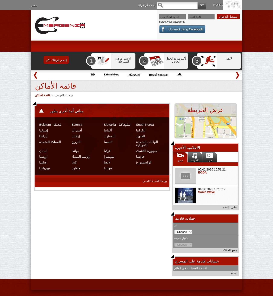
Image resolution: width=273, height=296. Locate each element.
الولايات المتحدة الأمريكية (147, 143)
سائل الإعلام (230, 207)
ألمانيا (108, 130)
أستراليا (76, 130)
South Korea (145, 124)
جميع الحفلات (229, 250)
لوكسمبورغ (143, 162)
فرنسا (140, 156)
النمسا (108, 142)
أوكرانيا (140, 130)
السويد (140, 136)
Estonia (76, 124)
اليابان (43, 151)
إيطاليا (75, 136)
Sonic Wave (206, 192)
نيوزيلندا (44, 168)
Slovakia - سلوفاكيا (117, 124)
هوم (71, 95)
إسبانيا (43, 130)
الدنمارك (109, 136)
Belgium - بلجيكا (50, 124)
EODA (202, 172)
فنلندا (42, 162)
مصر (34, 5)
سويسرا (109, 156)
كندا (74, 162)
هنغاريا (75, 168)
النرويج (76, 142)
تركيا (107, 151)
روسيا (43, 156)
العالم (234, 272)
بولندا (75, 151)
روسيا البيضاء (80, 156)
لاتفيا (107, 162)
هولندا (108, 168)
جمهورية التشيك (147, 151)
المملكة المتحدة (50, 142)
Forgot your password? (172, 21)
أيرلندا (43, 136)
